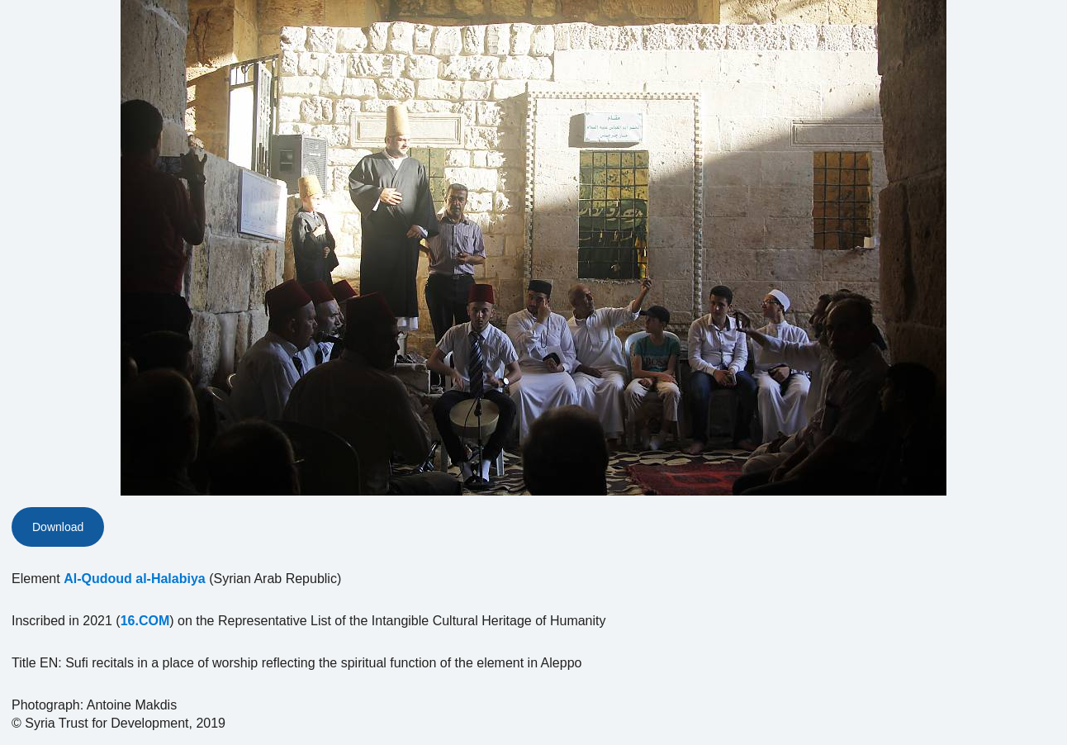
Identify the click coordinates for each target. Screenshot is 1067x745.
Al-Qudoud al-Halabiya (135, 579)
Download (57, 527)
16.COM (145, 621)
